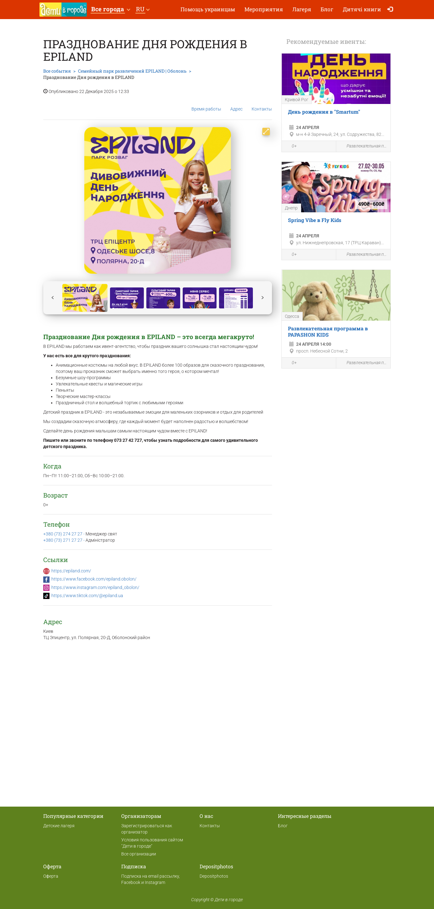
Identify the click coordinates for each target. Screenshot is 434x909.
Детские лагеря (59, 825)
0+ (291, 146)
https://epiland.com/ (71, 570)
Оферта (50, 876)
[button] (110, 10)
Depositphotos (214, 876)
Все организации (138, 853)
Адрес (236, 103)
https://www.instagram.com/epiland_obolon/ (95, 587)
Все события (57, 71)
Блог (327, 9)
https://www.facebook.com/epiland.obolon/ (94, 578)
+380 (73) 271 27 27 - (64, 540)
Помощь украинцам (207, 9)
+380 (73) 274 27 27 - (64, 533)
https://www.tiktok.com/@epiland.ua (87, 595)
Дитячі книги (362, 9)
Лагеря (301, 9)
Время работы (206, 104)
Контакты (262, 104)
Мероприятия (263, 9)
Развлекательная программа (363, 146)
